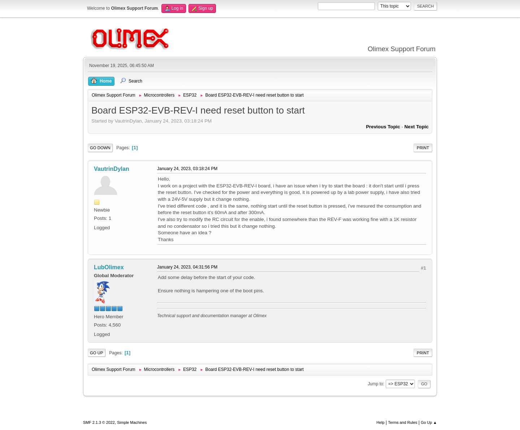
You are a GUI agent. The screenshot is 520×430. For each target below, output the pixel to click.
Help (381, 422)
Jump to (375, 383)
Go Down (100, 148)
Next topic (416, 126)
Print (423, 148)
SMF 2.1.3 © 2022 (99, 422)
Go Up (96, 353)
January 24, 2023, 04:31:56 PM (187, 267)
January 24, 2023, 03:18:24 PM (187, 168)
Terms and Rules (402, 422)
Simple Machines (132, 422)
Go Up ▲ (429, 422)
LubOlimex (109, 267)
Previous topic (383, 126)
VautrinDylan (111, 169)
